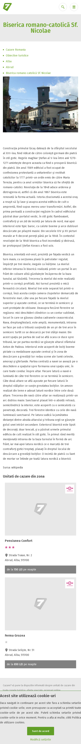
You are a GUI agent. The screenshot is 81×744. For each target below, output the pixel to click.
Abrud (9, 67)
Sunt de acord (40, 731)
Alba (9, 61)
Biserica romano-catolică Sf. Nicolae (28, 73)
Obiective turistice (17, 55)
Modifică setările (40, 739)
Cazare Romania (16, 49)
